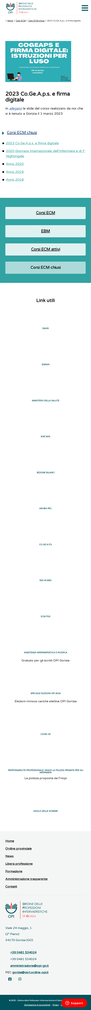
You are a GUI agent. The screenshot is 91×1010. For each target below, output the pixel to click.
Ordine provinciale (18, 849)
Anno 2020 (15, 164)
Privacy (55, 1005)
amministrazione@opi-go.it (29, 966)
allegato (15, 108)
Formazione (13, 871)
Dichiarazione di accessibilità (37, 1005)
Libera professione (19, 864)
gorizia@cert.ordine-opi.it (30, 972)
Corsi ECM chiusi (36, 21)
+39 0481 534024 (23, 952)
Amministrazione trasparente (26, 879)
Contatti (11, 886)
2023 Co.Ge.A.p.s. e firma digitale (32, 143)
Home (10, 21)
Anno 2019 (15, 172)
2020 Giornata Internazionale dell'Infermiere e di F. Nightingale (45, 153)
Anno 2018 (15, 180)
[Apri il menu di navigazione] (84, 7)
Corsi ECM (21, 21)
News (9, 856)
